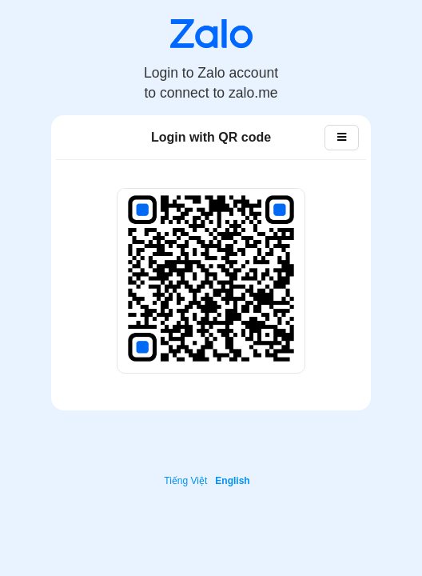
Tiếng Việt (185, 480)
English (232, 480)
